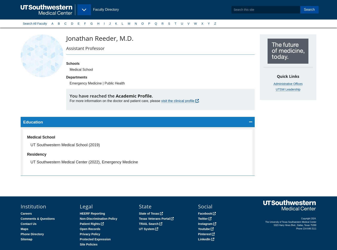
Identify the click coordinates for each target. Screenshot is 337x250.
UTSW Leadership (288, 89)
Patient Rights (90, 224)
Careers (26, 213)
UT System (146, 229)
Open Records (90, 229)
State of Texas (149, 213)
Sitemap (26, 239)
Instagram (205, 224)
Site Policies (88, 244)
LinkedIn (204, 239)
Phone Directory (32, 234)
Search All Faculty (35, 23)
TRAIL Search (149, 224)
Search (309, 9)
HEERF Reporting (92, 213)
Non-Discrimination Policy (98, 218)
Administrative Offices (288, 84)
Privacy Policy (90, 234)
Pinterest (204, 234)
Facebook (205, 213)
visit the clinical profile (178, 101)
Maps (24, 229)
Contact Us (29, 224)
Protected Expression (95, 239)
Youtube (204, 229)
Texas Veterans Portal (154, 218)
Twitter (203, 218)
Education (33, 122)
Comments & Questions (38, 218)
